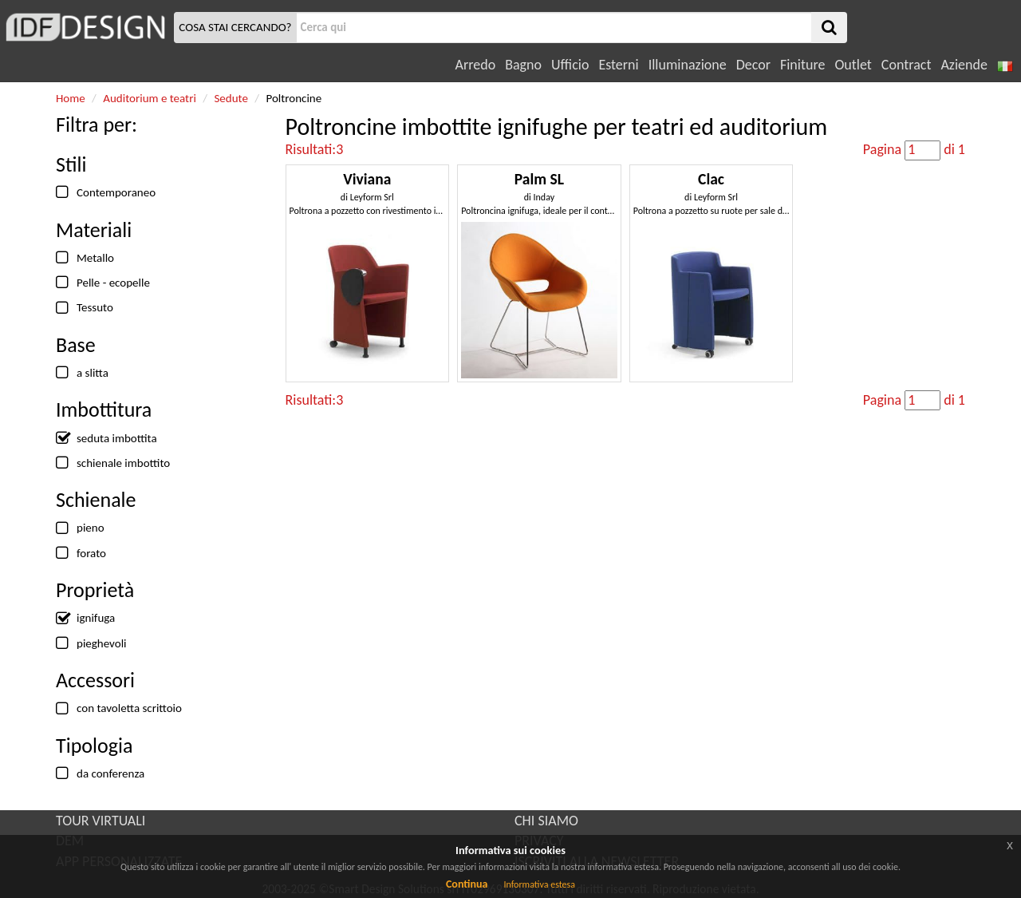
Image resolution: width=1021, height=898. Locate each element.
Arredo (475, 64)
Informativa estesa (539, 884)
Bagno (523, 64)
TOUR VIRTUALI (100, 820)
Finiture (802, 64)
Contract (906, 64)
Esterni (618, 64)
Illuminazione (687, 64)
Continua (466, 884)
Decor (753, 64)
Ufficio (570, 64)
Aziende (963, 64)
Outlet (852, 64)
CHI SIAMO (546, 820)
